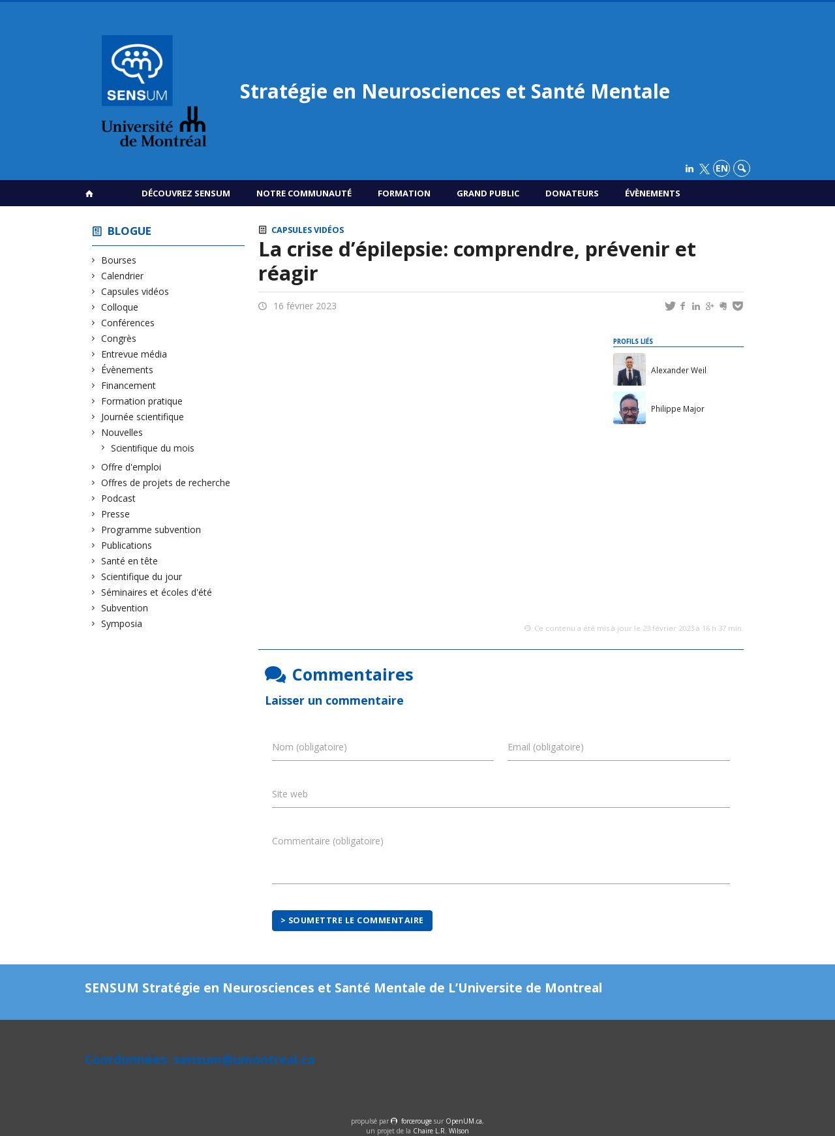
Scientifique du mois (153, 448)
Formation (404, 193)
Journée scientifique (143, 416)
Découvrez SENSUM (186, 193)
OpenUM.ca (464, 1121)
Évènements (652, 193)
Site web (290, 794)
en (722, 168)
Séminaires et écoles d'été (157, 592)
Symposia (122, 623)
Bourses (119, 260)
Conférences (128, 322)
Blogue (129, 230)
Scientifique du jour (142, 576)
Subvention (125, 608)
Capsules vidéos (135, 291)
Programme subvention (151, 529)
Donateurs (572, 193)
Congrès (119, 338)
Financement (129, 385)
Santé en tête (130, 561)
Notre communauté (304, 193)
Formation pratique (142, 401)
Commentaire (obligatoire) (328, 841)
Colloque (120, 307)
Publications (127, 545)
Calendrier (123, 275)
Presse (116, 514)
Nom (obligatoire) (309, 747)
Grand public (488, 193)
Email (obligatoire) (546, 747)
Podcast (119, 498)
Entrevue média (134, 354)
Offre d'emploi (131, 467)
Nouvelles (122, 432)
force (416, 1121)
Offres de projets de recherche (166, 482)
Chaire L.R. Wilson (441, 1130)
